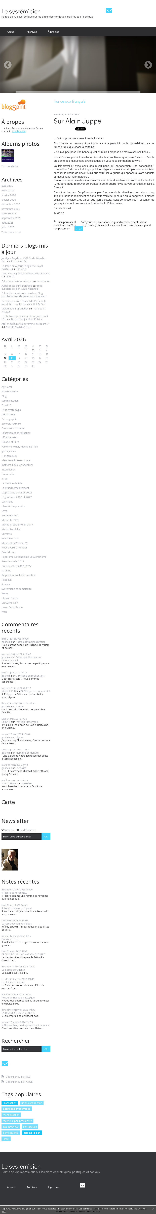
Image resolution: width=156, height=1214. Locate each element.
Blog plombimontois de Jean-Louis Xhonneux (24, 295)
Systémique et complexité (17, 588)
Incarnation (43, 281)
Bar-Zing (21, 269)
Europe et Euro (10, 441)
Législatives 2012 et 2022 (17, 492)
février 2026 (9, 195)
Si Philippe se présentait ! (30, 675)
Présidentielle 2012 (13, 561)
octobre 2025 (9, 213)
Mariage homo (10, 515)
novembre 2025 (11, 208)
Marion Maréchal (11, 529)
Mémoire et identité (27, 752)
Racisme (6, 570)
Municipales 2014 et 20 (15, 542)
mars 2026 (8, 190)
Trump (5, 593)
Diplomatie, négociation (15, 308)
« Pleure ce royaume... (14, 892)
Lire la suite (18, 131)
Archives (32, 31)
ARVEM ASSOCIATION (18, 326)
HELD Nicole (9, 783)
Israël (5, 478)
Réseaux (7, 579)
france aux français (132, 225)
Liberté (10, 276)
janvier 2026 (9, 199)
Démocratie (8, 414)
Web (4, 611)
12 (5, 358)
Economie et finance (13, 428)
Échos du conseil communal (17, 293)
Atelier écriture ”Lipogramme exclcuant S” (25, 323)
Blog (4, 396)
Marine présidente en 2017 (17, 524)
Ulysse (19, 737)
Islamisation (8, 474)
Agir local (7, 386)
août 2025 (7, 222)
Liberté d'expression (13, 506)
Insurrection (8, 469)
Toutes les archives (11, 232)
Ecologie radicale (11, 423)
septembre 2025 (11, 217)
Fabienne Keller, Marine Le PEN (20, 446)
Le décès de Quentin (13, 969)
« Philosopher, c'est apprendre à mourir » (25, 1025)
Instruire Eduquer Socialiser (17, 464)
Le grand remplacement (15, 487)
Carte (8, 801)
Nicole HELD (9, 691)
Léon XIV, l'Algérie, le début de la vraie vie (26, 273)
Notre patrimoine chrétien (31, 641)
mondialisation (10, 538)
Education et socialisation (16, 432)
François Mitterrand (26, 721)
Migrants (7, 533)
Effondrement (10, 437)
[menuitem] (11, 32)
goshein (6, 641)
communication (10, 400)
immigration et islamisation (104, 225)
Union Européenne (12, 607)
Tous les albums (10, 166)
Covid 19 (7, 405)
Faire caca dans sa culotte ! (17, 281)
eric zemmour (10, 1126)
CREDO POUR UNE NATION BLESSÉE (23, 954)
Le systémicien (21, 11)
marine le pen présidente (17, 1120)
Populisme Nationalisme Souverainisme (24, 556)
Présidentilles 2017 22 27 (16, 565)
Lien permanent (65, 222)
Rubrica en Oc (19, 261)
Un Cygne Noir (10, 602)
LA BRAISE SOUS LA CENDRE (18, 1012)
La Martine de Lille (12, 483)
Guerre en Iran (10, 939)
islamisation (9, 1102)
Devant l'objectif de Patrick (26, 319)
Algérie (20, 706)
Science (6, 584)
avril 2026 (7, 185)
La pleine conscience (13, 982)
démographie (10, 1132)
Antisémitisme (10, 391)
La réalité (21, 768)
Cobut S (6, 721)
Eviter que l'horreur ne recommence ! (21, 658)
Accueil (11, 31)
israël (6, 1138)
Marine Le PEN (10, 519)
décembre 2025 (11, 204)
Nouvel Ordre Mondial (14, 547)
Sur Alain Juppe (77, 120)
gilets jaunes (9, 451)
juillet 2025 (8, 227)
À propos (53, 31)
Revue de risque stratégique (18, 997)
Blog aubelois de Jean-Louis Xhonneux (22, 287)
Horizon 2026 (9, 455)
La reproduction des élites (17, 923)
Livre (4, 510)
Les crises (7, 501)
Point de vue (9, 551)
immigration (30, 1126)
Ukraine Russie (10, 597)
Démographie (9, 418)
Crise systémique (12, 409)
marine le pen (31, 1132)
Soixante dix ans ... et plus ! (17, 908)
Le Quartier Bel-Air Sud (32, 304)
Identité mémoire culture (16, 460)
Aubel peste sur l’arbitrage (17, 285)
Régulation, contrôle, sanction (18, 574)
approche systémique (16, 1108)
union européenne (31, 1102)
